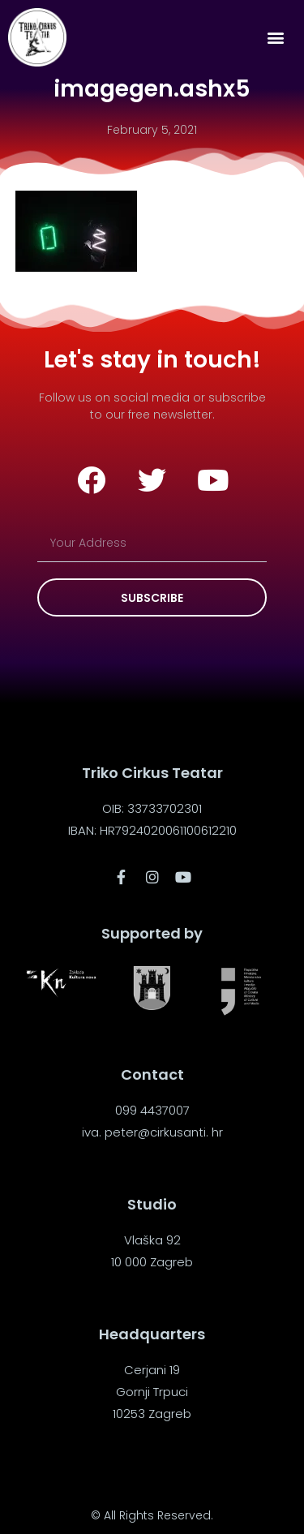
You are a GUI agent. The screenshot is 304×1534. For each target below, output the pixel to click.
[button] (275, 37)
